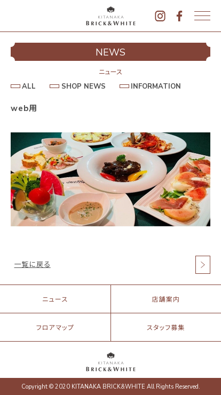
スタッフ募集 (166, 327)
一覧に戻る (32, 265)
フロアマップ (55, 327)
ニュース (55, 299)
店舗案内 (166, 299)
